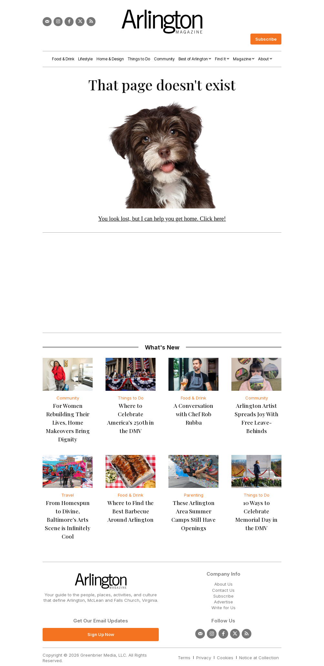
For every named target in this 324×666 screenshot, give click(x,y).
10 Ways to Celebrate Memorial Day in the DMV (256, 509)
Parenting (193, 493)
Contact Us (223, 578)
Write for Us (223, 596)
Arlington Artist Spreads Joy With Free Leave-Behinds (256, 413)
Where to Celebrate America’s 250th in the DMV (130, 413)
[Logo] (162, 22)
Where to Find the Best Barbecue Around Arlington (130, 509)
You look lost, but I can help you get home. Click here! (162, 219)
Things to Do (131, 397)
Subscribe (223, 584)
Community (67, 397)
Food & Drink (193, 397)
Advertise (223, 590)
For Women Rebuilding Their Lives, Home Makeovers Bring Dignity (67, 421)
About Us (223, 572)
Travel (67, 493)
